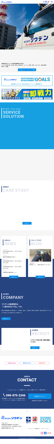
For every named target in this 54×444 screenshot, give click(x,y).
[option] (27, 27)
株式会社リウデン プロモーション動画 (27, 69)
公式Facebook (27, 366)
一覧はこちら (27, 224)
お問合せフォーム (39, 401)
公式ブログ (42, 365)
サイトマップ (30, 433)
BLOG (49, 433)
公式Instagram (12, 366)
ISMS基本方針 (37, 433)
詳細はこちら (6, 319)
